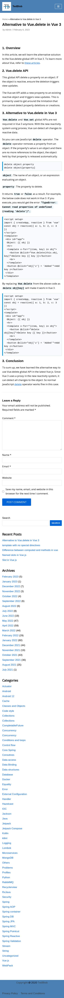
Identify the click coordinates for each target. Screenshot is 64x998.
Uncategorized (10, 953)
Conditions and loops (14, 738)
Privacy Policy (10, 993)
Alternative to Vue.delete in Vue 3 (20, 538)
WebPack (7, 963)
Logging (6, 841)
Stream (6, 943)
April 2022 (8, 623)
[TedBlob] (12, 6)
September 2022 (11, 599)
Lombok (6, 846)
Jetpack (6, 821)
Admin (8, 30)
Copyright (22, 982)
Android (6, 689)
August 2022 (9, 604)
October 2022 (9, 594)
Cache (5, 699)
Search (6, 516)
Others (6, 860)
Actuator (6, 684)
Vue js (5, 958)
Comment (8, 416)
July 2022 (7, 608)
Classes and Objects (13, 703)
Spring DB (8, 914)
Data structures (10, 767)
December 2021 (11, 643)
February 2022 (10, 633)
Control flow (8, 743)
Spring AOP (8, 904)
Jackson (6, 811)
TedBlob (43, 982)
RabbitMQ (8, 880)
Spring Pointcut (10, 929)
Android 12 (8, 694)
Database (7, 772)
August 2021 (9, 662)
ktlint (4, 836)
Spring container (11, 909)
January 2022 (9, 638)
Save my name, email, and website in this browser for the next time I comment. (29, 489)
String (5, 948)
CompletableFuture (13, 723)
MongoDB (7, 855)
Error (5, 787)
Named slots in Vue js (14, 553)
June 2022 (8, 613)
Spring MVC (9, 924)
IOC (4, 806)
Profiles (6, 870)
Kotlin (5, 831)
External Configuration (14, 792)
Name (6, 452)
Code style (8, 708)
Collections (8, 713)
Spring (5, 899)
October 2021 (9, 653)
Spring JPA (8, 919)
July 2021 (7, 667)
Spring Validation (11, 939)
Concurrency (9, 728)
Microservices (10, 850)
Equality (6, 782)
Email (6, 464)
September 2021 (11, 657)
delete (18, 382)
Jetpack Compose (12, 826)
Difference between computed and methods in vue (30, 548)
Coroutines (8, 753)
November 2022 (11, 589)
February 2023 (10, 574)
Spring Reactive (11, 934)
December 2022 (11, 584)
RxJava (6, 890)
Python (6, 875)
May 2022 (7, 618)
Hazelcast (7, 801)
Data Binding (9, 762)
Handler (6, 797)
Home (5, 19)
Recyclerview (9, 885)
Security (6, 895)
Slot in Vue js (9, 557)
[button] (58, 6)
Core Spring (9, 748)
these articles (32, 63)
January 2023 (9, 579)
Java (5, 816)
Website (7, 475)
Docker (6, 777)
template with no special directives (21, 543)
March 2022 (8, 628)
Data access (9, 757)
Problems (7, 865)
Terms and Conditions (33, 993)
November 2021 (11, 648)
